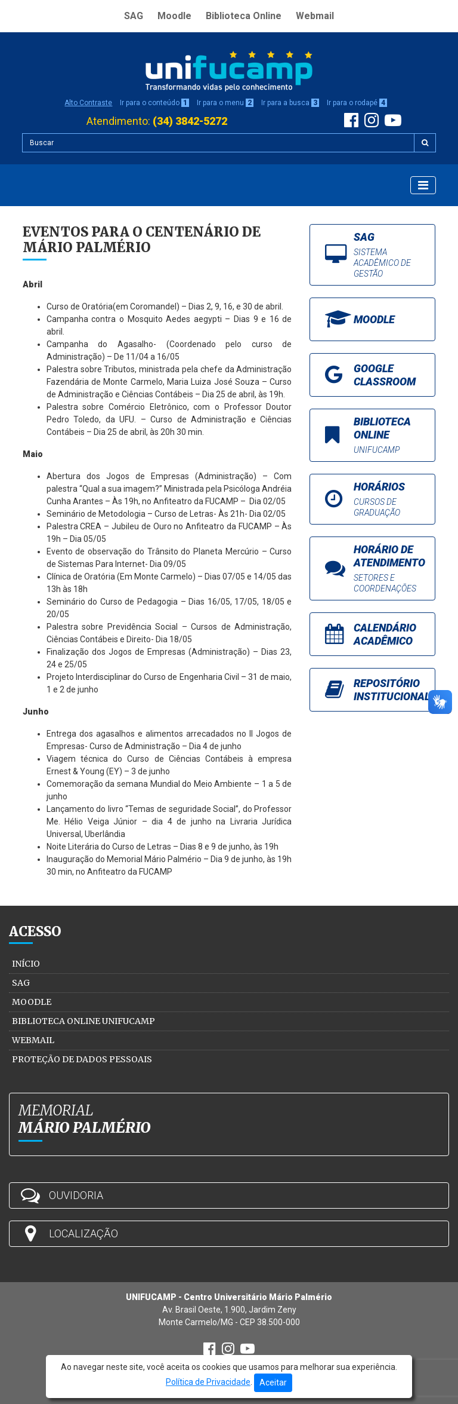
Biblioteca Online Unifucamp (83, 1021)
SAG (133, 16)
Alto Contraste (88, 103)
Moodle (174, 16)
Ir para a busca (290, 103)
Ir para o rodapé (357, 103)
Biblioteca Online (243, 16)
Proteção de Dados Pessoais (82, 1059)
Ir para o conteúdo (154, 103)
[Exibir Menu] (423, 185)
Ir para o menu (225, 103)
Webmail (315, 16)
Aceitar (273, 1382)
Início (26, 963)
